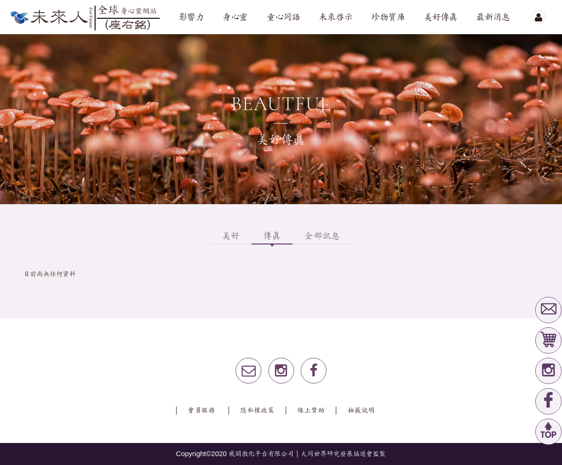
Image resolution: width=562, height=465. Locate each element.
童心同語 (283, 17)
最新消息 (493, 17)
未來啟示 (336, 17)
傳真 (272, 236)
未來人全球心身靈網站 (84, 17)
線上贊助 (311, 410)
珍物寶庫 (388, 17)
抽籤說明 (361, 410)
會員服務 (201, 410)
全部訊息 (322, 236)
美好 (231, 236)
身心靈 (235, 17)
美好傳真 (441, 17)
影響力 (191, 17)
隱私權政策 (257, 410)
